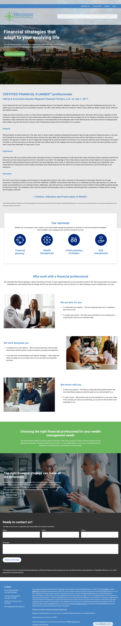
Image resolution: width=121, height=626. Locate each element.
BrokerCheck (76, 622)
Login (114, 2)
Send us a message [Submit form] (12, 560)
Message (6, 543)
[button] (60, 12)
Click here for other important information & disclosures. (49, 609)
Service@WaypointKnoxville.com (14, 606)
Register (107, 2)
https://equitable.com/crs (79, 604)
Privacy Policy (97, 2)
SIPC (38, 591)
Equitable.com (85, 2)
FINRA (34, 591)
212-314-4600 (103, 589)
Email (44, 530)
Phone (83, 530)
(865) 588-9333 (13, 590)
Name (5, 530)
